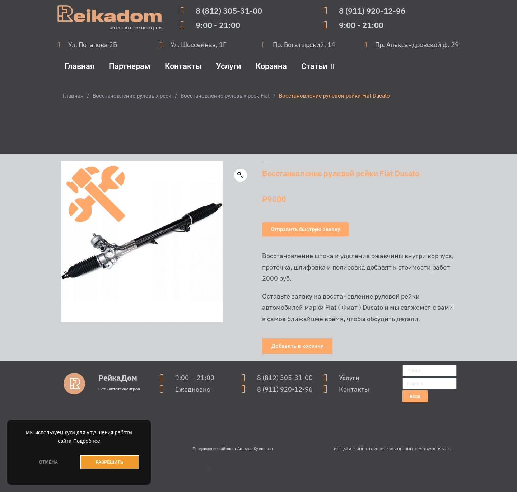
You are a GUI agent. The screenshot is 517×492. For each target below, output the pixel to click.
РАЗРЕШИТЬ (109, 462)
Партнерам (129, 66)
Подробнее (86, 441)
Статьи (317, 66)
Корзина (271, 66)
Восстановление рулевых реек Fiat (225, 96)
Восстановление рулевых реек (132, 96)
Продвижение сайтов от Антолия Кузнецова (232, 448)
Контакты (183, 66)
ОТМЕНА (48, 462)
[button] (240, 175)
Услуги (228, 66)
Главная (79, 66)
